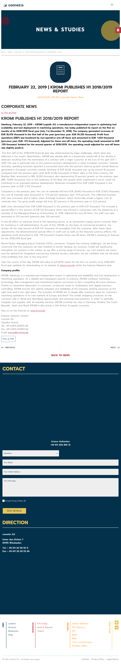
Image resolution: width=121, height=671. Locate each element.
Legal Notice (113, 659)
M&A (10, 52)
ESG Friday (42, 623)
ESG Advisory (78, 627)
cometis (12, 623)
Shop (10, 635)
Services (12, 627)
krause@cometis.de (18, 332)
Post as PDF (9, 339)
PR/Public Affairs (79, 646)
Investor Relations (80, 623)
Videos (40, 631)
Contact (85, 659)
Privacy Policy (97, 659)
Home (3, 52)
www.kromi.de (67, 265)
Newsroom (13, 631)
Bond (74, 635)
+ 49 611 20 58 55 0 (17, 548)
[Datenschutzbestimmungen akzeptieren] (25, 501)
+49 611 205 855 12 (60, 445)
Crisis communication (82, 642)
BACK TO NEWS (60, 355)
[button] (112, 4)
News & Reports (45, 627)
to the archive (8, 112)
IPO (73, 631)
